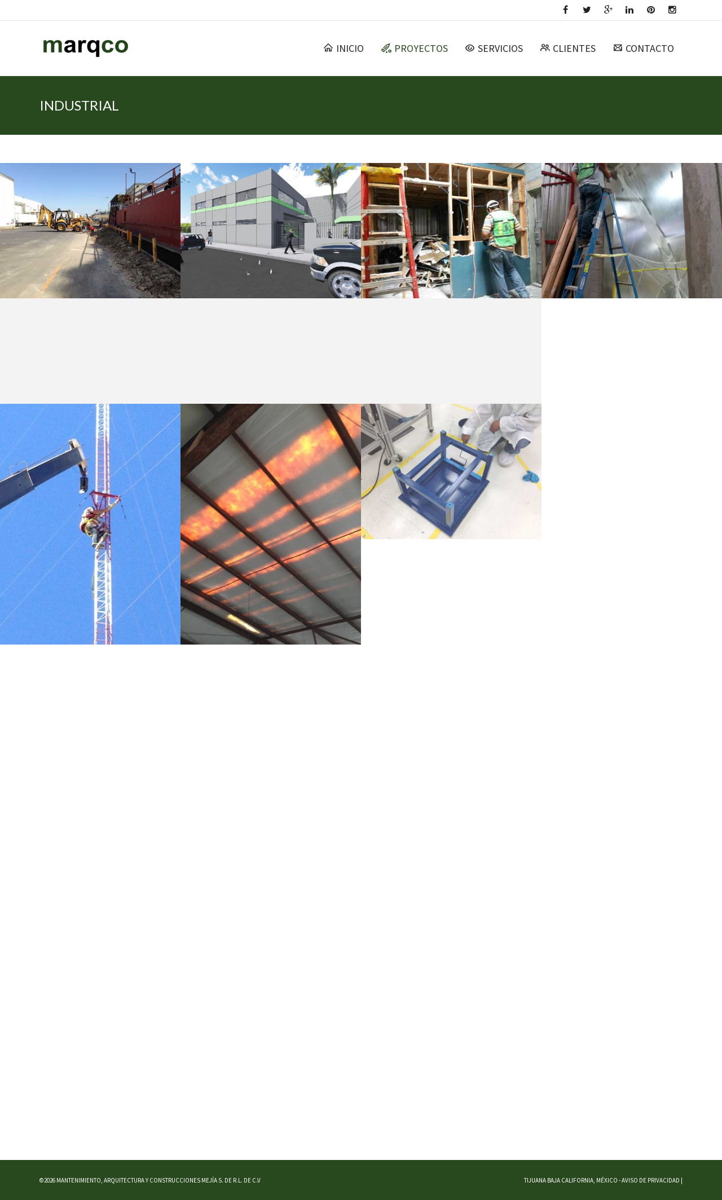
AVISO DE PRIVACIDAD (651, 1180)
